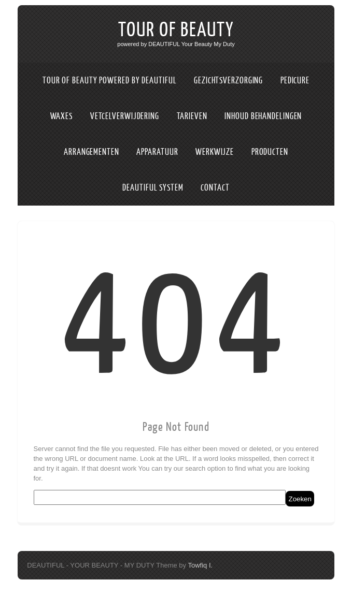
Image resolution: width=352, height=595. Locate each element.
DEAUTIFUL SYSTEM (152, 188)
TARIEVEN (192, 116)
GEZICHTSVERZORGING (228, 80)
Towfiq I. (200, 565)
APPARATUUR (157, 152)
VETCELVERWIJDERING (124, 116)
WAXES (61, 116)
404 (176, 323)
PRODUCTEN (269, 152)
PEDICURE (294, 80)
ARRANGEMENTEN (91, 152)
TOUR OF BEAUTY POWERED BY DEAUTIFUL (110, 80)
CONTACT (215, 188)
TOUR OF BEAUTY (176, 30)
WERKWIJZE (214, 152)
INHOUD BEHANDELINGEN (263, 116)
